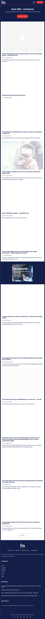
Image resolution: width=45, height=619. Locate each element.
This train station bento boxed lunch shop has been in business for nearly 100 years (22, 481)
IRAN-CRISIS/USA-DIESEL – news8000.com (15, 213)
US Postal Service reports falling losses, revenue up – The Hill (21, 399)
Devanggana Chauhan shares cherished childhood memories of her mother (22, 358)
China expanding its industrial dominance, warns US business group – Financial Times (22, 54)
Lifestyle (4, 175)
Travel (3, 97)
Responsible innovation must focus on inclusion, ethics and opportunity (21, 172)
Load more (22, 535)
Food (3, 135)
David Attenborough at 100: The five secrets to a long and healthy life (20, 522)
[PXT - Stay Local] (3, 2)
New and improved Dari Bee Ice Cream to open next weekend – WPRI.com (22, 132)
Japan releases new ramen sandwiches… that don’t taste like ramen (22, 317)
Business (4, 57)
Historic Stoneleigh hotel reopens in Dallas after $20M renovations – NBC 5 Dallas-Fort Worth (19, 252)
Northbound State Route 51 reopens (13, 95)
